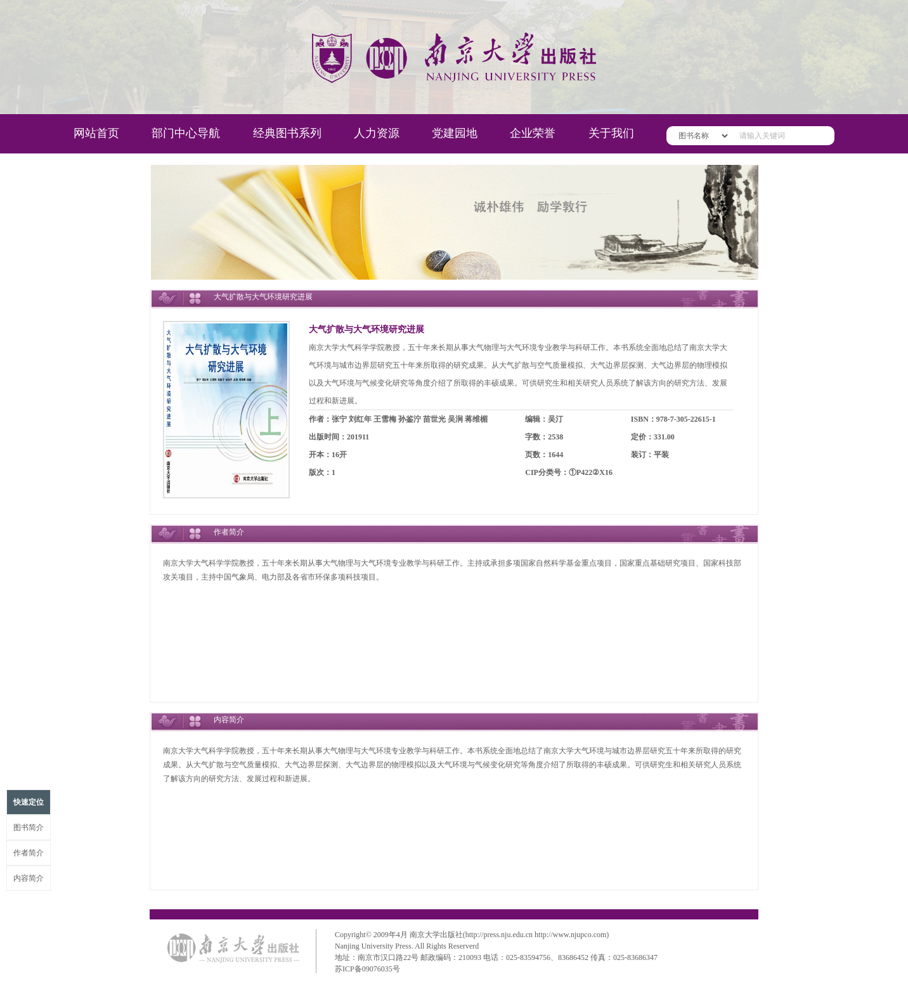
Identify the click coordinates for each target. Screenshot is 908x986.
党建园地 (454, 133)
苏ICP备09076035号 (367, 968)
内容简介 (28, 878)
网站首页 (96, 133)
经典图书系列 (287, 133)
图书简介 (28, 827)
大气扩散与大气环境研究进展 (366, 329)
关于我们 (611, 133)
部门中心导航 (186, 133)
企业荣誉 (532, 133)
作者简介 (28, 852)
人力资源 (376, 133)
